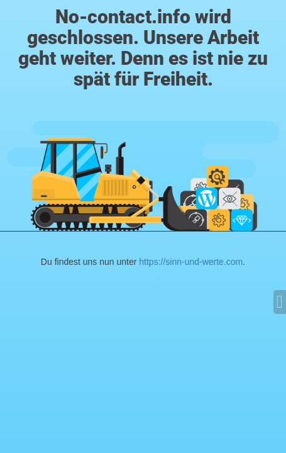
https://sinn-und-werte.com (191, 262)
